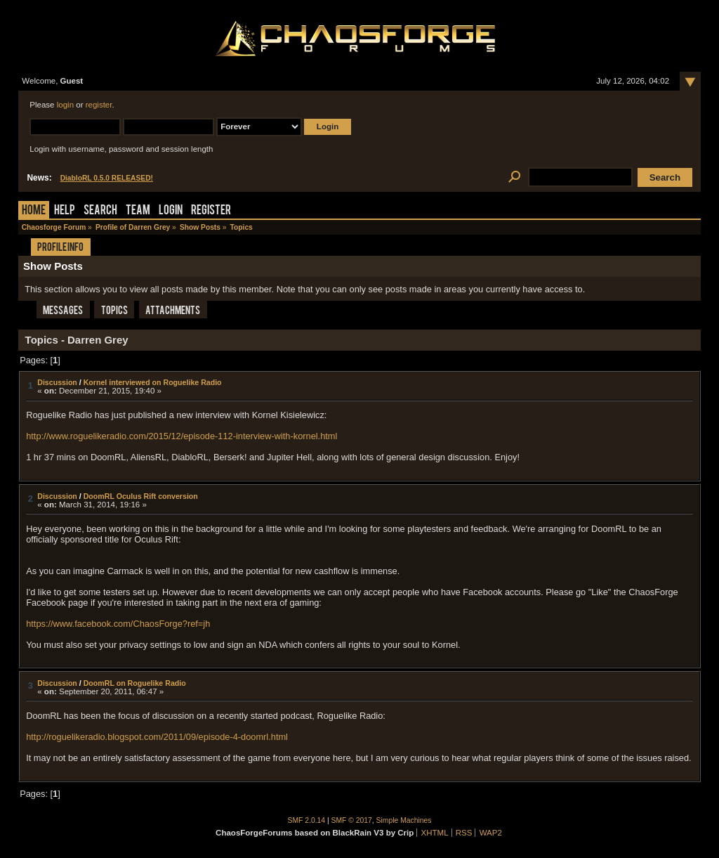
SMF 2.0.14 (307, 820)
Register (211, 211)
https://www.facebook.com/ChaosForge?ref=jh (118, 623)
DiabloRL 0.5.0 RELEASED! (106, 178)
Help (64, 211)
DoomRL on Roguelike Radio (135, 683)
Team (138, 211)
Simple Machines (404, 820)
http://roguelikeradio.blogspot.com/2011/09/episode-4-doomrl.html (157, 737)
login (65, 104)
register (99, 104)
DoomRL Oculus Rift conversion (141, 496)
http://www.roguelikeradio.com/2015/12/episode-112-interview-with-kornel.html (181, 436)
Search (100, 211)
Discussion (57, 382)
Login (171, 211)
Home (34, 211)
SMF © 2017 (351, 820)
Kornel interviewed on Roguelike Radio (153, 382)
